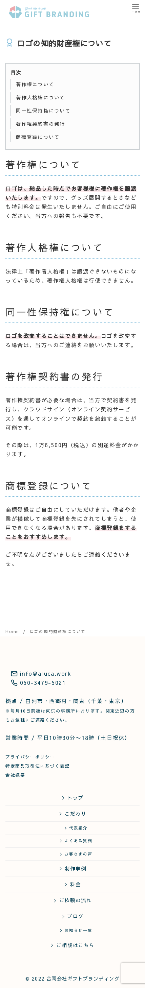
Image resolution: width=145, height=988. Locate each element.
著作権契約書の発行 (40, 123)
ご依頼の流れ (75, 900)
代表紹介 (78, 827)
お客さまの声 (78, 854)
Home (13, 631)
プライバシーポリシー (30, 757)
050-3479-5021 (38, 682)
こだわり (76, 813)
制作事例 (76, 868)
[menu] (135, 8)
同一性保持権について (43, 110)
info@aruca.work (41, 673)
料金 (75, 884)
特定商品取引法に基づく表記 (37, 766)
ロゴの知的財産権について (58, 631)
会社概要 (15, 775)
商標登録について (38, 137)
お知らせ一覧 (78, 930)
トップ (75, 797)
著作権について (35, 84)
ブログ (75, 916)
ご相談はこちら (75, 945)
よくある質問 (78, 840)
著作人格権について (40, 97)
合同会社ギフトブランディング (83, 978)
